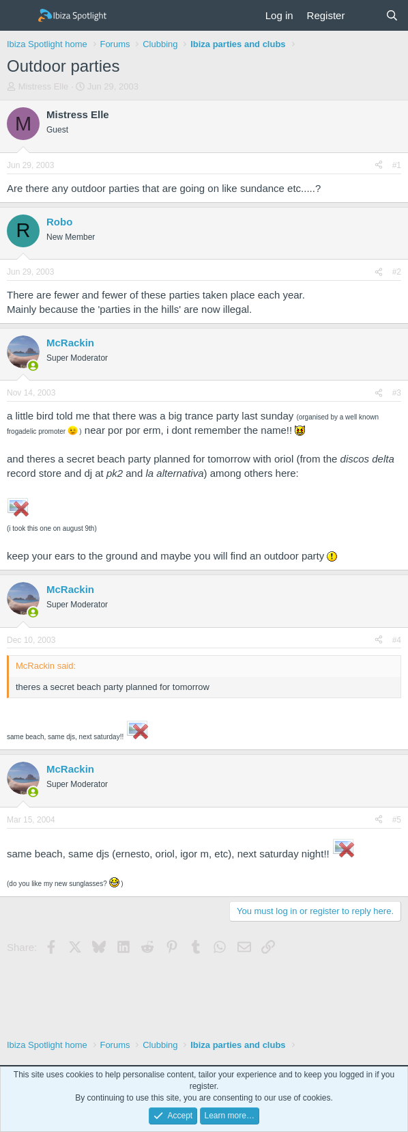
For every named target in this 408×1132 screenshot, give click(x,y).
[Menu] (19, 15)
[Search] (392, 15)
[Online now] (33, 365)
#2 (396, 272)
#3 (396, 393)
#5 (396, 820)
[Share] (379, 166)
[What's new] (364, 15)
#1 (396, 165)
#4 (396, 640)
